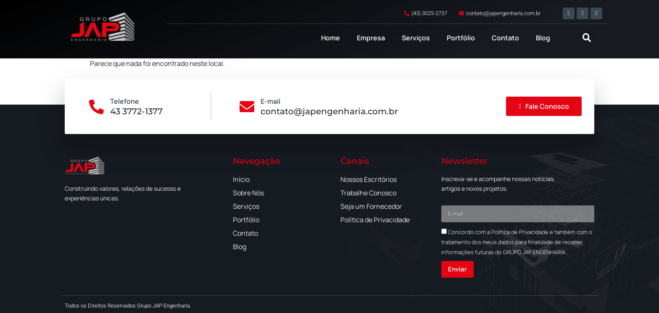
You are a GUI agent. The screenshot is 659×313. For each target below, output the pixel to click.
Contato (505, 37)
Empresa (371, 37)
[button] (586, 38)
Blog (543, 37)
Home (330, 37)
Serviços (416, 37)
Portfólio (461, 37)
